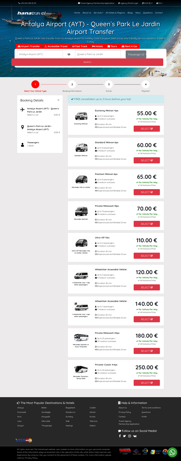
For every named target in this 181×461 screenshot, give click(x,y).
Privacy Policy (125, 412)
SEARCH (87, 62)
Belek (44, 407)
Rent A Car (129, 46)
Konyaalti (46, 416)
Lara (19, 421)
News (138, 12)
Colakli (93, 407)
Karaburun (70, 412)
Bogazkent (70, 407)
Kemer (93, 412)
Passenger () (136, 54)
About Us (87, 12)
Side (68, 421)
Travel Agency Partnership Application (129, 422)
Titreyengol (47, 425)
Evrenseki (21, 412)
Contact (159, 12)
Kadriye (69, 425)
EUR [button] (146, 3)
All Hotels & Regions (115, 12)
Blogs (130, 12)
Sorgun (20, 425)
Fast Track (80, 46)
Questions (148, 12)
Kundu (92, 416)
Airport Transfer (29, 46)
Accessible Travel (56, 46)
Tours (113, 46)
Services (98, 12)
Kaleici (93, 425)
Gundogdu (46, 412)
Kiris (19, 416)
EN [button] (158, 3)
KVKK (144, 416)
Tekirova (93, 421)
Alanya (20, 407)
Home (77, 12)
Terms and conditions (151, 407)
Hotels (97, 46)
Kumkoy (69, 416)
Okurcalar (46, 421)
